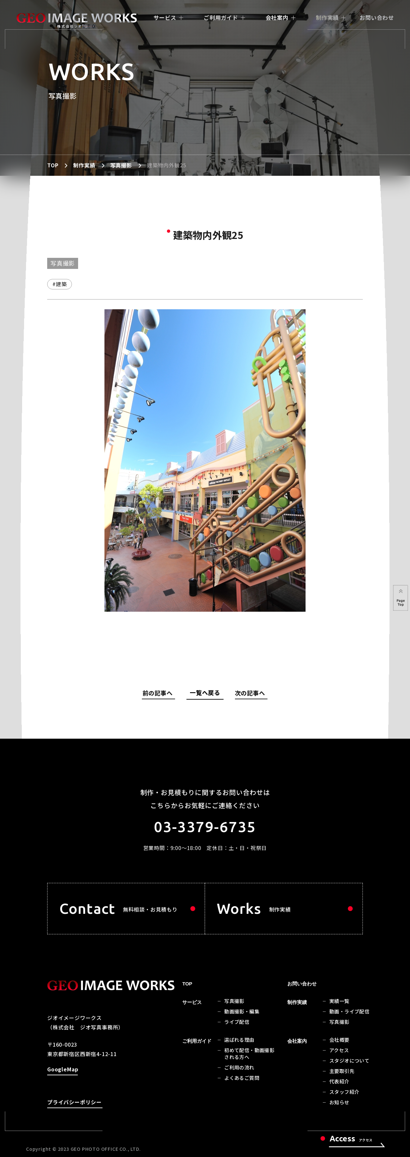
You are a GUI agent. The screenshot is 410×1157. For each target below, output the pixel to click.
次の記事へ (250, 694)
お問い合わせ (377, 17)
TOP (52, 165)
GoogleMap (62, 1070)
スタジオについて (349, 1060)
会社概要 (339, 1039)
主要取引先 (341, 1070)
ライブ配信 (236, 1021)
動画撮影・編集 (241, 1011)
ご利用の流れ (239, 1067)
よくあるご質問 (241, 1077)
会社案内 (277, 17)
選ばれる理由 (239, 1039)
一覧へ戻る (205, 692)
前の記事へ (159, 694)
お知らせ (339, 1102)
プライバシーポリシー (74, 1103)
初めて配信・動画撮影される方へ (249, 1053)
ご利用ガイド (221, 17)
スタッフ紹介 (344, 1091)
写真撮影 (121, 165)
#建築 (59, 284)
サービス (165, 17)
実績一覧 (339, 1000)
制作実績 (327, 17)
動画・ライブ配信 (349, 1011)
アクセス (339, 1050)
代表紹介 (339, 1081)
